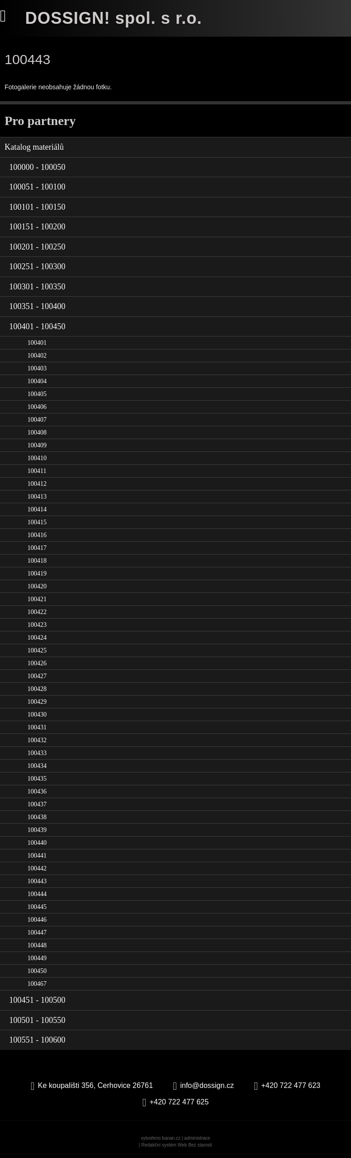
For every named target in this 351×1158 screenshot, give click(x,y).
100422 (37, 612)
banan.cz (171, 1138)
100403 (37, 368)
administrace (197, 1138)
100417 (37, 547)
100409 (37, 445)
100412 (37, 483)
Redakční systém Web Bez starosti (176, 1144)
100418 (37, 560)
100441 (37, 855)
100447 (37, 932)
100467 (37, 983)
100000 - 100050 (37, 167)
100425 (37, 650)
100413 (37, 496)
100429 (37, 701)
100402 (37, 355)
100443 (37, 881)
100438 (37, 817)
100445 (37, 906)
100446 (37, 919)
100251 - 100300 (37, 266)
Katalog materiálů (34, 147)
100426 (37, 663)
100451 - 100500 (37, 1000)
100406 (37, 406)
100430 (37, 714)
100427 (37, 676)
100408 (37, 432)
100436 (37, 791)
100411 (36, 471)
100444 (37, 894)
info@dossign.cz (207, 1085)
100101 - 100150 (37, 207)
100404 (37, 381)
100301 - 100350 (37, 286)
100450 (37, 971)
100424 (37, 637)
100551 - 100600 (37, 1039)
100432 (37, 740)
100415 (37, 522)
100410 (37, 458)
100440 (37, 842)
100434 (37, 765)
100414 (37, 509)
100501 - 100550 (37, 1020)
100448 (37, 945)
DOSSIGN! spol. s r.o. (113, 18)
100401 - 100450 (37, 326)
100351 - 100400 (37, 306)
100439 (37, 829)
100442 (37, 868)
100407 (37, 419)
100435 (37, 778)
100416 (37, 535)
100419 (37, 573)
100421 (37, 599)
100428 (37, 688)
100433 (37, 753)
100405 (37, 394)
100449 (37, 958)
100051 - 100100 (37, 186)
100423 (37, 624)
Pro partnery (40, 121)
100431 (37, 727)
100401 (37, 342)
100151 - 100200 (37, 226)
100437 (37, 804)
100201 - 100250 (37, 246)
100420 (37, 586)
